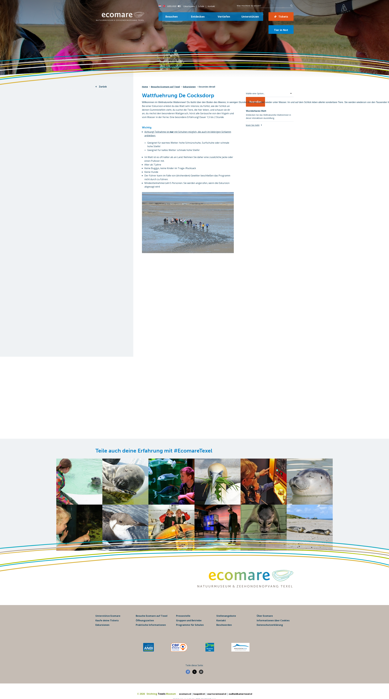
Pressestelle (183, 627)
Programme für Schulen (190, 636)
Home (145, 86)
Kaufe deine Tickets (107, 632)
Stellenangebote (226, 627)
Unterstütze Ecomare (107, 627)
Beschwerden (224, 636)
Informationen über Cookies (273, 632)
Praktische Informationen (151, 636)
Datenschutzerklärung (270, 636)
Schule (201, 6)
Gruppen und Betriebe (189, 632)
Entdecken (198, 16)
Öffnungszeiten (145, 632)
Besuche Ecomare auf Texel (165, 86)
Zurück (103, 86)
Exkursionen (189, 6)
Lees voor (174, 5)
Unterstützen (250, 16)
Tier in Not (281, 30)
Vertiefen (224, 16)
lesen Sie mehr (253, 125)
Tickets (283, 16)
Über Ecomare (265, 627)
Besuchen (171, 16)
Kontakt (211, 6)
